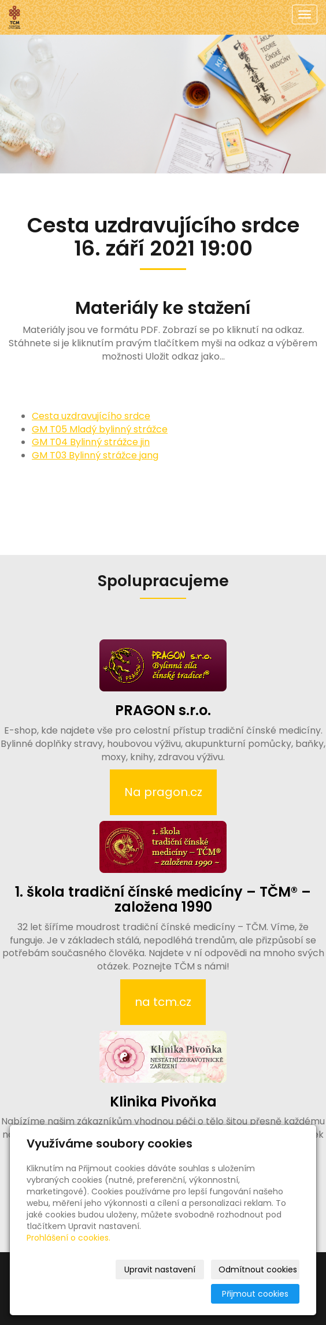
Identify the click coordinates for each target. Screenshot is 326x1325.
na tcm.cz (163, 1002)
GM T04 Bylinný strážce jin (91, 442)
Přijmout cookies (255, 1294)
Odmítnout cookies (257, 1269)
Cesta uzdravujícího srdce (91, 416)
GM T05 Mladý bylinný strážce (100, 429)
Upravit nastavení (159, 1269)
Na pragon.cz (163, 792)
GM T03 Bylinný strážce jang (95, 455)
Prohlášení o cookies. (68, 1237)
